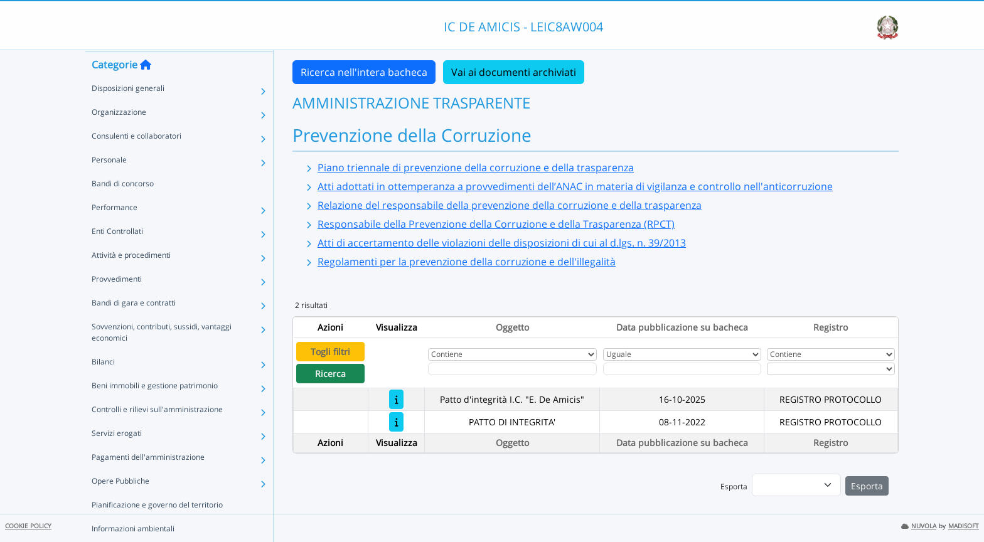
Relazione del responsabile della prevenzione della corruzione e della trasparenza (510, 205)
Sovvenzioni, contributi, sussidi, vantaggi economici (162, 356)
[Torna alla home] (145, 88)
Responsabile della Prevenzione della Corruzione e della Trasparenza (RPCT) (496, 224)
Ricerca (330, 374)
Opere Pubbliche (120, 504)
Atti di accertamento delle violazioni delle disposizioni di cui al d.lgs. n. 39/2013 (502, 243)
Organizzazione (119, 135)
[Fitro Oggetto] (512, 369)
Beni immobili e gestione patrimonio (155, 409)
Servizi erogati (117, 457)
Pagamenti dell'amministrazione (148, 481)
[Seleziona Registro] (830, 369)
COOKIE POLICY (28, 526)
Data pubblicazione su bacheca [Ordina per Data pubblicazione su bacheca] (682, 327)
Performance (114, 231)
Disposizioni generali (128, 112)
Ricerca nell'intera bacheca (364, 72)
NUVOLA (918, 526)
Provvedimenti (117, 302)
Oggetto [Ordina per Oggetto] (512, 327)
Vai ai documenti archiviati (513, 72)
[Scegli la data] (682, 369)
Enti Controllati (117, 255)
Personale (109, 183)
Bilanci (103, 385)
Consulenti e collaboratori (136, 159)
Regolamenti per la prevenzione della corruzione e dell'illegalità (467, 261)
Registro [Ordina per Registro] (830, 327)
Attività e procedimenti (131, 279)
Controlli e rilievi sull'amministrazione (157, 433)
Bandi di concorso (123, 207)
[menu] (796, 485)
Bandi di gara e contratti (134, 326)
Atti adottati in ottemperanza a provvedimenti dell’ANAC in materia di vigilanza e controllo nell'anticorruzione (575, 186)
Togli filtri (330, 352)
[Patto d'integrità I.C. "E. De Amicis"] (396, 399)
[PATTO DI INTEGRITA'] (396, 422)
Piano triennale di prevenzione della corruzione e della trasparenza (476, 167)
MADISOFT (963, 526)
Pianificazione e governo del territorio (157, 528)
